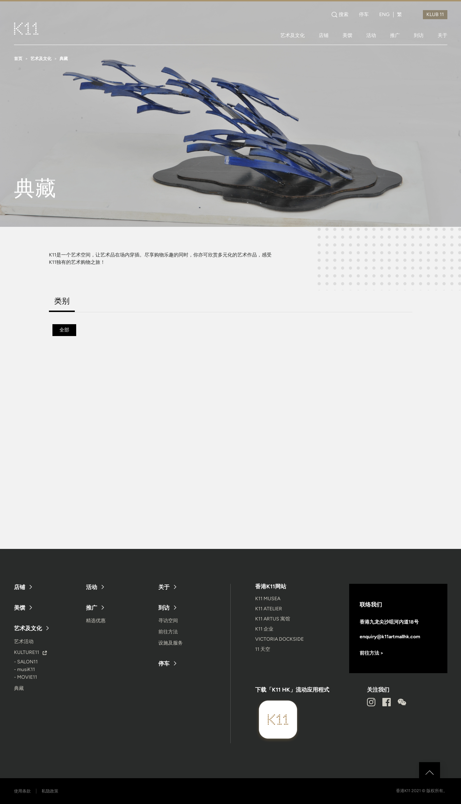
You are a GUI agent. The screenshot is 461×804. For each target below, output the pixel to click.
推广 (395, 35)
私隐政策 (50, 791)
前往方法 (168, 632)
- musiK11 (24, 669)
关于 (442, 35)
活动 (371, 35)
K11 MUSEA (267, 599)
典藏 (19, 688)
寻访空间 (168, 621)
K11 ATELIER (268, 609)
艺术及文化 (292, 35)
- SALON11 (26, 662)
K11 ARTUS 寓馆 (272, 619)
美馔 (347, 35)
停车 (364, 14)
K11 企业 (264, 629)
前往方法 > (371, 653)
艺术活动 (24, 642)
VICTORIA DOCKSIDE (279, 639)
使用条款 (22, 791)
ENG (384, 14)
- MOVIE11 (25, 677)
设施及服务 (170, 643)
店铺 (324, 35)
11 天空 (262, 649)
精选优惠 (96, 621)
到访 (419, 35)
